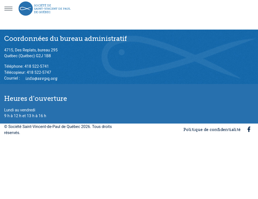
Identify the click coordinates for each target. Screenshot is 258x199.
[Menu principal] (8, 9)
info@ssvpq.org (41, 78)
